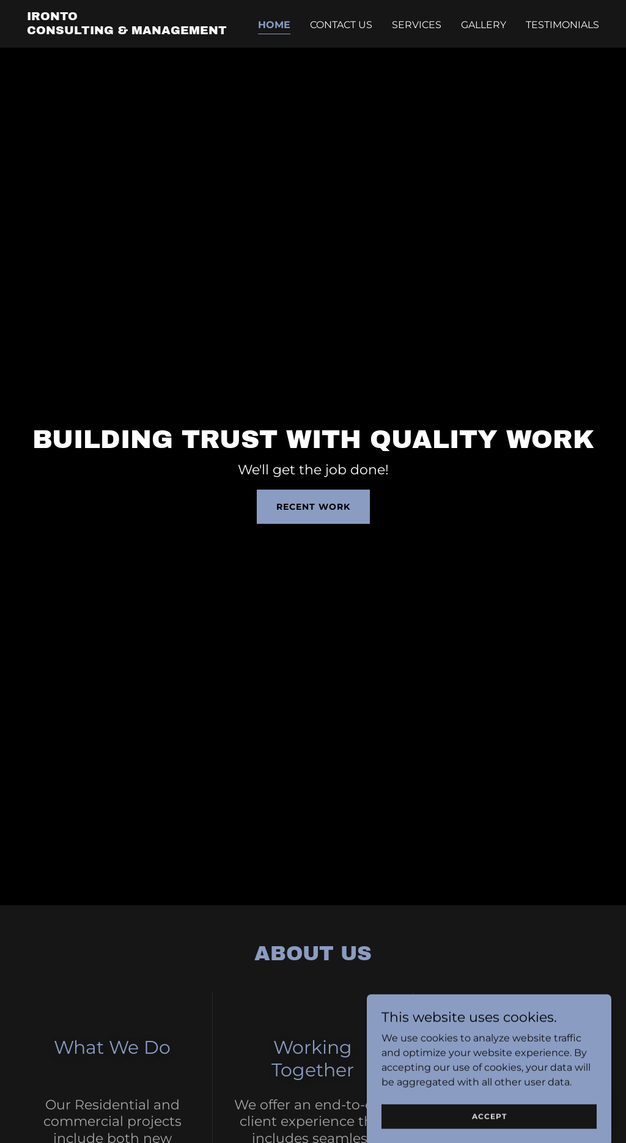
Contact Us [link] (341, 25)
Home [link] (274, 25)
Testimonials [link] (562, 25)
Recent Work (313, 506)
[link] (127, 31)
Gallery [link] (483, 25)
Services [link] (416, 25)
